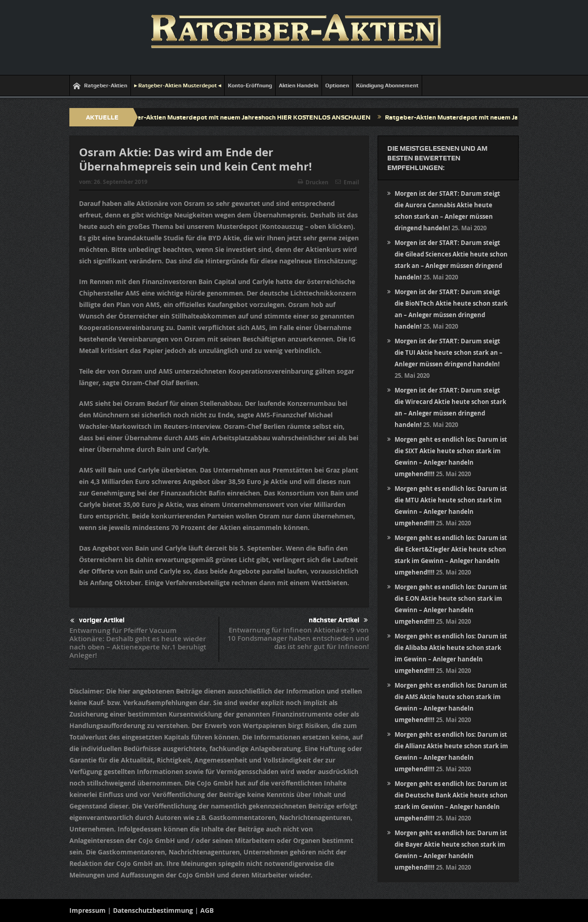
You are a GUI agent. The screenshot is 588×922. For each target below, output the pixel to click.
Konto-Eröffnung (250, 85)
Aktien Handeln (298, 85)
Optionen (337, 85)
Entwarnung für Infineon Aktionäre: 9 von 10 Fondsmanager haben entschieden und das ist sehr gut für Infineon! (298, 638)
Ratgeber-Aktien (100, 86)
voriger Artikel (97, 620)
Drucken (313, 182)
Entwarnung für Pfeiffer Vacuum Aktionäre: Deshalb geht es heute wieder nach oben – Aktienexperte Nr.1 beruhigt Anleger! (137, 643)
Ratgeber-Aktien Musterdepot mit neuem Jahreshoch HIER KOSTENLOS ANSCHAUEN (249, 117)
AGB (207, 910)
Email (347, 182)
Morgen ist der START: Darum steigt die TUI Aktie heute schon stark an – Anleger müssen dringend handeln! (449, 352)
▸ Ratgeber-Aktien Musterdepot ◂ (177, 85)
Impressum (87, 910)
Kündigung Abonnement (387, 85)
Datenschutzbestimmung (153, 910)
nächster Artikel (338, 620)
